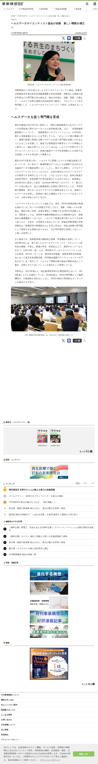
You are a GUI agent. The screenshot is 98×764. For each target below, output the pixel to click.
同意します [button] (83, 754)
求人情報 (4, 730)
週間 (85, 483)
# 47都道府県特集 (26, 9)
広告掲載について (8, 725)
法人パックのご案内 (9, 705)
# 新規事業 (43, 9)
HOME (13, 16)
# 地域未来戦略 (60, 9)
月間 (92, 483)
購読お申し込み (7, 700)
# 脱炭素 (77, 9)
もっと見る (84, 451)
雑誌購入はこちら (8, 710)
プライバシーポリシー (10, 740)
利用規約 (4, 735)
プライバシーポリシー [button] (50, 760)
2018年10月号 (22, 16)
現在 (78, 483)
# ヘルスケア (9, 9)
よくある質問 (6, 715)
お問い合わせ (6, 720)
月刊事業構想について (10, 695)
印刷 (77, 38)
